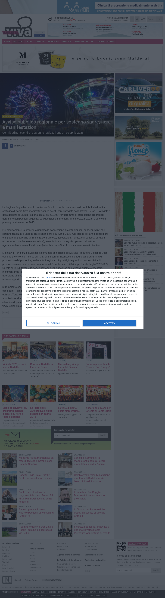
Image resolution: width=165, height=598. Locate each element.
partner (48, 277)
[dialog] (82, 299)
